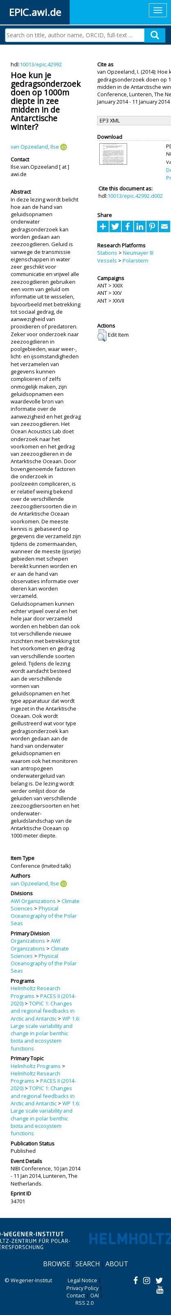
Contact (75, 1295)
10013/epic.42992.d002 (135, 195)
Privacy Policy (82, 1288)
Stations (107, 252)
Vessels (107, 260)
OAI (94, 1295)
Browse (56, 1263)
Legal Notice (82, 1280)
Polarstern (135, 260)
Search (87, 1263)
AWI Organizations (33, 901)
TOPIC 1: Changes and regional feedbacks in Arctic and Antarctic (43, 1011)
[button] (102, 335)
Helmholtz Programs (36, 1066)
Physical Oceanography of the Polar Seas (44, 916)
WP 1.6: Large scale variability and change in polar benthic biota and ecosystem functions (45, 1033)
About (116, 1263)
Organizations (28, 940)
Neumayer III (138, 252)
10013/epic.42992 (41, 64)
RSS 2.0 (84, 1302)
